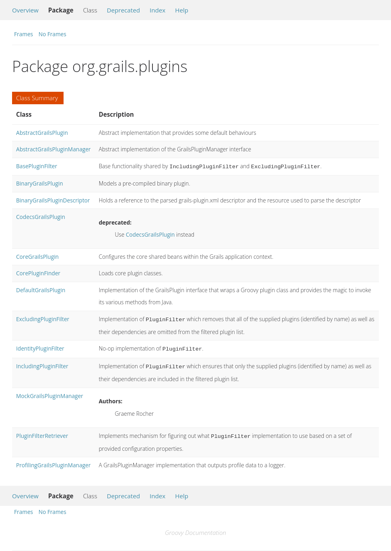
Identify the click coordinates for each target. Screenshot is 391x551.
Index (157, 10)
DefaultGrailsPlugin (40, 289)
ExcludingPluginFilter (42, 318)
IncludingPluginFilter (42, 363)
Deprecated (123, 10)
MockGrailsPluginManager (49, 392)
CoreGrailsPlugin (37, 256)
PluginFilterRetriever (42, 432)
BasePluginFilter (36, 166)
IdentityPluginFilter (40, 347)
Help (181, 10)
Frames (23, 34)
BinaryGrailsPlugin (39, 182)
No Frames (52, 34)
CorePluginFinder (38, 272)
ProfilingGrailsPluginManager (53, 461)
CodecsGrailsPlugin (40, 216)
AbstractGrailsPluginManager (53, 149)
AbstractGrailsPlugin (42, 132)
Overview (25, 10)
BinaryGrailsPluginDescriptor (53, 199)
